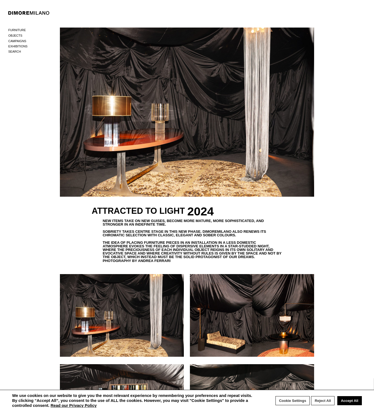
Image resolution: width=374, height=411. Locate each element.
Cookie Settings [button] (292, 401)
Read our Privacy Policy (74, 405)
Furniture (17, 30)
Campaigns (17, 41)
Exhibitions (18, 46)
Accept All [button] (349, 401)
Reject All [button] (323, 401)
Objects (15, 35)
